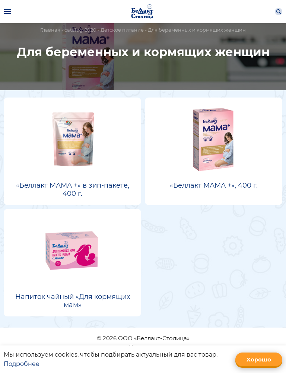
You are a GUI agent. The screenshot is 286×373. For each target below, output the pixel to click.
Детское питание (122, 30)
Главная (50, 30)
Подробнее (21, 363)
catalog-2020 (80, 30)
